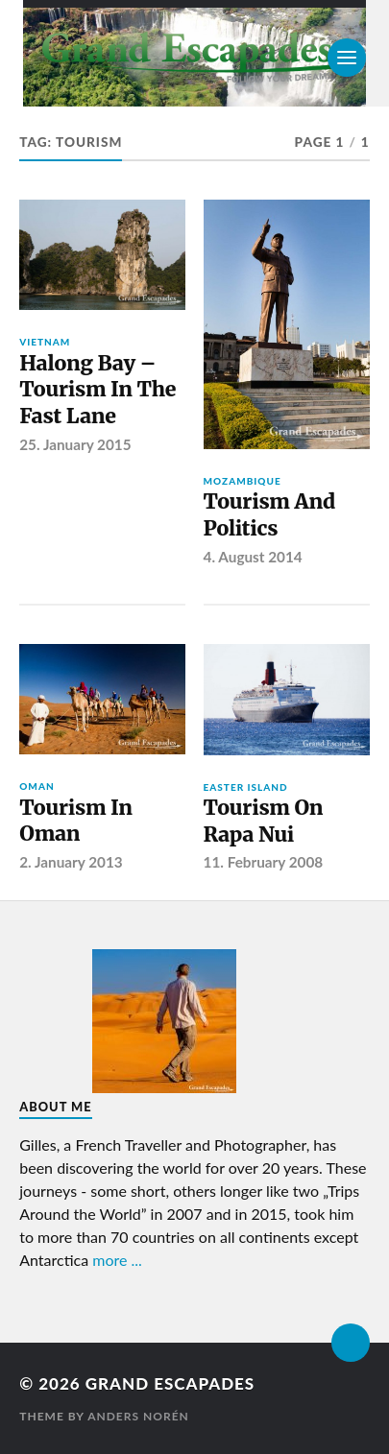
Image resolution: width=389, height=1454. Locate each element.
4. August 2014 (253, 556)
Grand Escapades (170, 1383)
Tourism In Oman (75, 821)
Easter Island (246, 787)
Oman (36, 786)
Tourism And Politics (269, 515)
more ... (117, 1260)
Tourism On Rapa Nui (264, 821)
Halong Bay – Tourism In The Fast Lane (97, 389)
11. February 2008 (264, 861)
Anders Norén (138, 1416)
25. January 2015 (75, 444)
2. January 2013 (70, 861)
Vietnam (44, 341)
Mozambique (242, 481)
